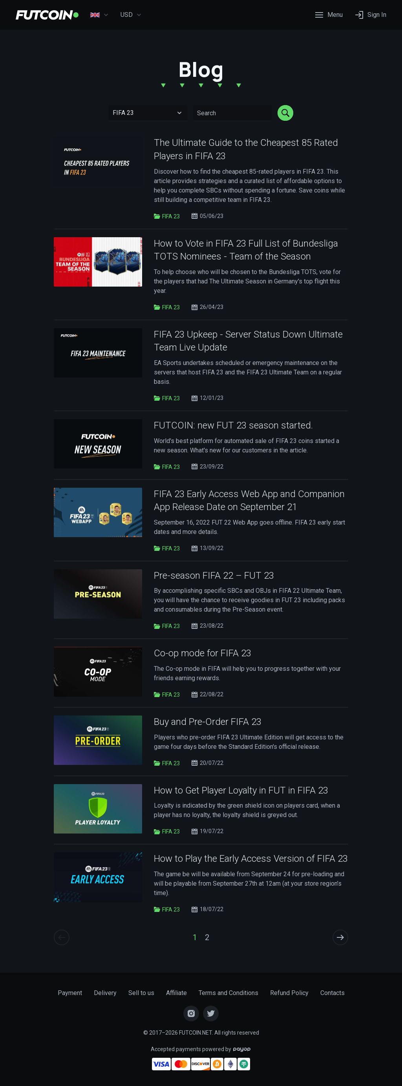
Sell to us (141, 993)
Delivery (105, 993)
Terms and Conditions (228, 993)
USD (131, 15)
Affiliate (176, 993)
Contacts (332, 993)
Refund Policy (289, 993)
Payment (70, 993)
